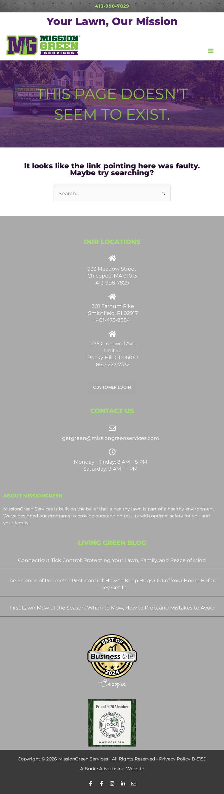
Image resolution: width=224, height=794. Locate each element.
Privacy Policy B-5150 (182, 758)
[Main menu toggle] (211, 51)
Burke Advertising (105, 768)
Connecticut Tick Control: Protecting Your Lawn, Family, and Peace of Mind (112, 560)
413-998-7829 (112, 6)
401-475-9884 (113, 320)
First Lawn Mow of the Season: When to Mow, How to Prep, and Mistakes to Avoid (112, 607)
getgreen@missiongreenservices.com (110, 438)
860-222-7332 (113, 364)
